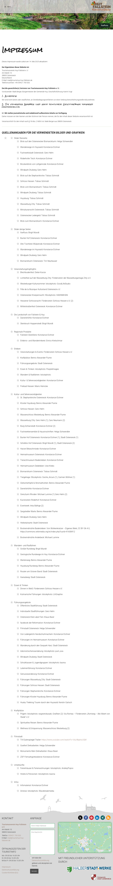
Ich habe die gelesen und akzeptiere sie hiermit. (42, 862)
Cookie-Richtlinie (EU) (10, 873)
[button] (4, 15)
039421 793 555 (14, 835)
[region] (56, 14)
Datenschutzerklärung (10, 870)
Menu (7, 7)
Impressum (6, 867)
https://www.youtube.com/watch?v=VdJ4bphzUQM (63, 740)
